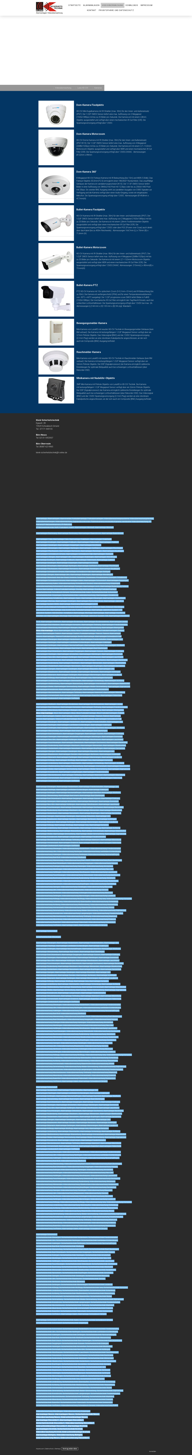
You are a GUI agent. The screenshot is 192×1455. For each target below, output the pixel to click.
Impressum (147, 5)
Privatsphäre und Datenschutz (116, 10)
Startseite (74, 5)
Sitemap (57, 1449)
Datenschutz (49, 1449)
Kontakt (91, 10)
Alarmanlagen (91, 5)
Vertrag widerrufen (70, 1449)
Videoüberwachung (112, 5)
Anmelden (152, 1451)
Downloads (132, 5)
